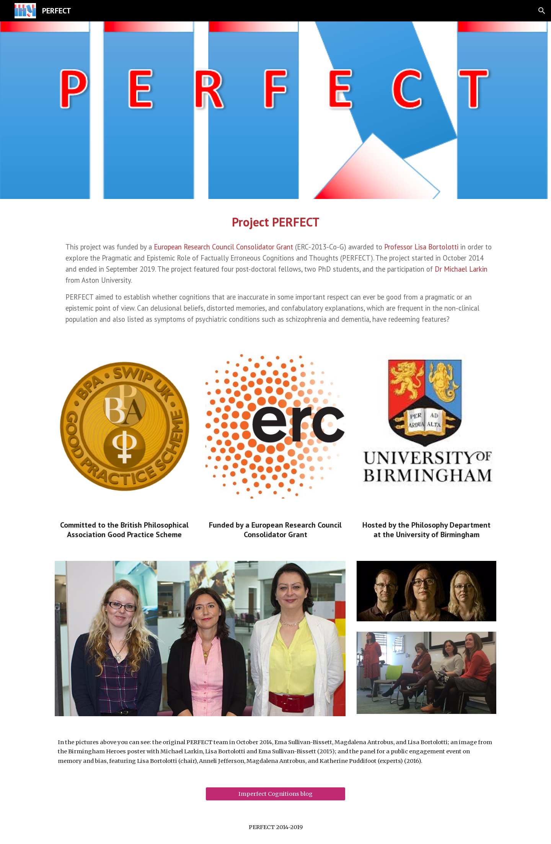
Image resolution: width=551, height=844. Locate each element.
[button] (542, 11)
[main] (275, 222)
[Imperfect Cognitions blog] (275, 794)
